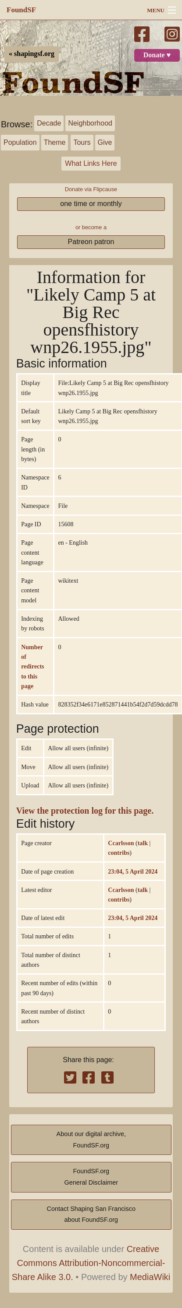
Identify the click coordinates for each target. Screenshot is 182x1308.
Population (20, 142)
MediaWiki (150, 1277)
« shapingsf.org (31, 54)
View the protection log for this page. (85, 811)
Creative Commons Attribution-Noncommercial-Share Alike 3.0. (88, 1263)
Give (105, 142)
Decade (49, 123)
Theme (55, 142)
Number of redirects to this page (32, 667)
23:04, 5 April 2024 (132, 871)
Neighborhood (90, 123)
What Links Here (91, 163)
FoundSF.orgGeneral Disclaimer (91, 1177)
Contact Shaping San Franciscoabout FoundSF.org (91, 1214)
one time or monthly (91, 203)
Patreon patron (91, 241)
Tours (81, 142)
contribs (118, 852)
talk (143, 842)
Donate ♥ (157, 55)
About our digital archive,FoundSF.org (91, 1139)
